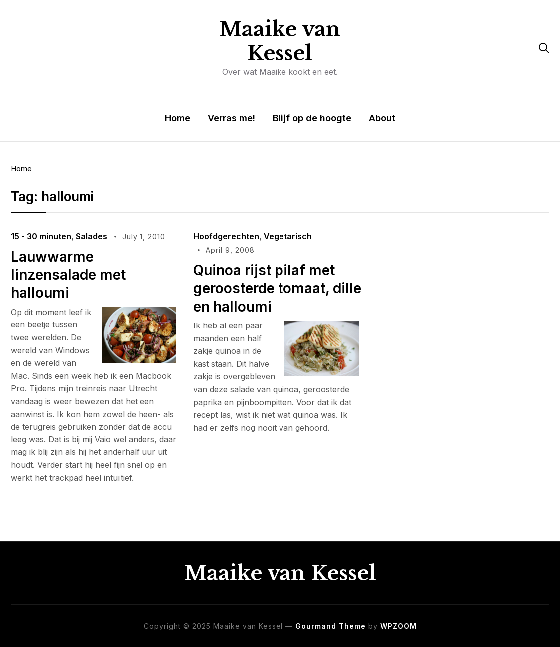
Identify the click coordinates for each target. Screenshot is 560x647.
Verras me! (231, 118)
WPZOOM (398, 626)
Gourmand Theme (330, 626)
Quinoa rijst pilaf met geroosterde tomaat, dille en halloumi (277, 288)
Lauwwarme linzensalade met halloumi (68, 275)
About (382, 118)
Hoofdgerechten (226, 236)
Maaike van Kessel (280, 41)
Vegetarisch (288, 236)
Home (177, 118)
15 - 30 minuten (41, 236)
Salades (91, 236)
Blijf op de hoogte (312, 118)
